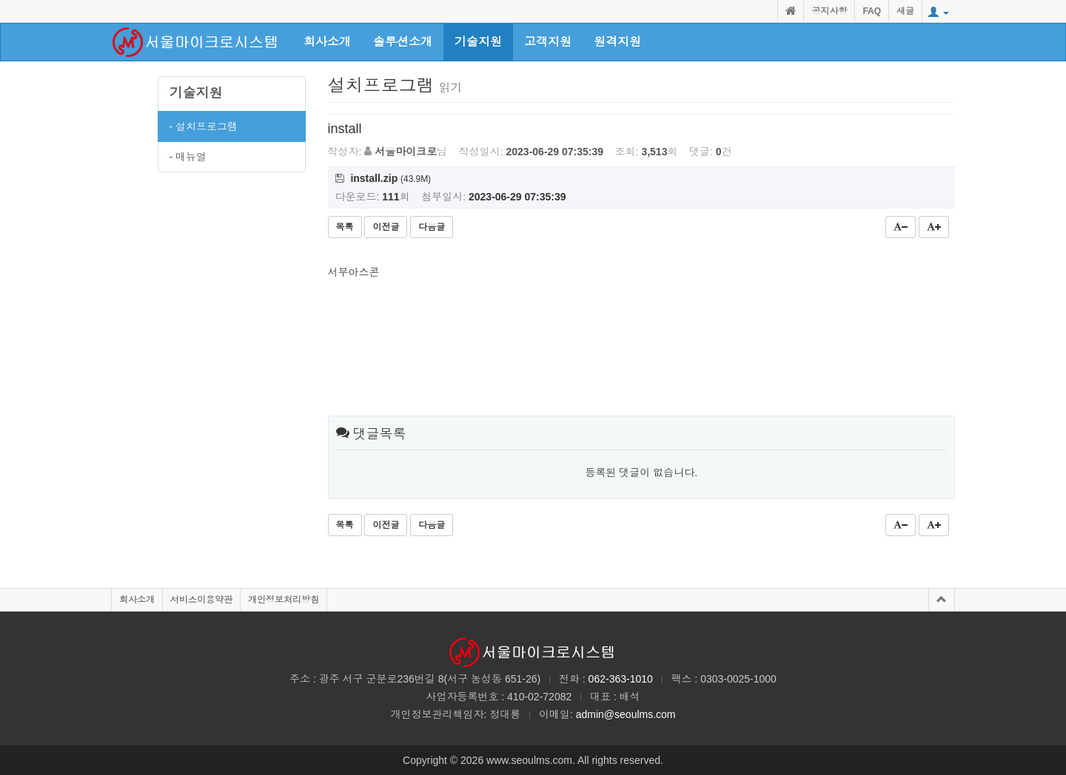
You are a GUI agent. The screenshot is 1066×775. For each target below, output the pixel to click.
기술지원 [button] (478, 41)
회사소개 (137, 600)
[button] (938, 12)
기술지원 (196, 93)
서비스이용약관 (201, 600)
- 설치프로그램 (204, 126)
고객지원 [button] (547, 41)
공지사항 (829, 11)
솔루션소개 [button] (402, 41)
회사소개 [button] (327, 41)
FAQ (871, 11)
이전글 (385, 227)
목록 (345, 227)
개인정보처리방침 (283, 600)
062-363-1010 (621, 679)
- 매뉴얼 (188, 157)
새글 (905, 11)
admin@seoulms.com (626, 714)
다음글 (431, 227)
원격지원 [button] (617, 41)
